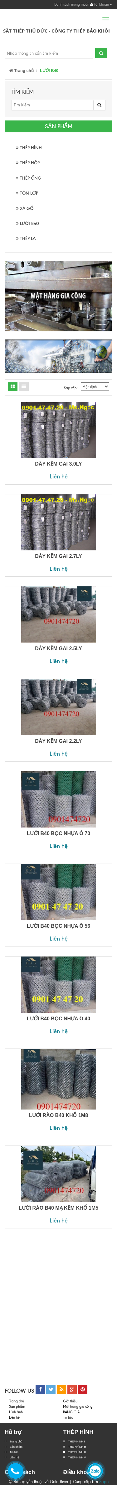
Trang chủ (16, 1441)
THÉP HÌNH (29, 148)
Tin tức (68, 1417)
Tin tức (14, 1452)
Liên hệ (59, 476)
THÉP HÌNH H (77, 1446)
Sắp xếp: (71, 388)
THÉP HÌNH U (77, 1452)
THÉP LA (26, 238)
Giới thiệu (70, 1401)
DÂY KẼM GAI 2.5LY (58, 648)
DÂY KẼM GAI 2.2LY (58, 741)
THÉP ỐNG (28, 178)
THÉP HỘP (28, 163)
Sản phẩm (17, 1406)
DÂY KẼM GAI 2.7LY (58, 556)
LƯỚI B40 (27, 223)
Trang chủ (21, 70)
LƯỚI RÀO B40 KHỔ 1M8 (58, 1115)
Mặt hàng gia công (78, 1406)
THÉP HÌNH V (77, 1457)
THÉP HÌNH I (76, 1441)
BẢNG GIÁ (71, 1412)
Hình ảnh (16, 1412)
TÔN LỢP (27, 193)
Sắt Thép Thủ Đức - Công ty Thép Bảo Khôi (56, 31)
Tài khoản (101, 4)
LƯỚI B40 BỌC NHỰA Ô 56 (58, 926)
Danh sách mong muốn (71, 4)
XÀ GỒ (24, 208)
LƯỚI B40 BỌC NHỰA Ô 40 (58, 1018)
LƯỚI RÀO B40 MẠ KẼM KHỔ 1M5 (58, 1208)
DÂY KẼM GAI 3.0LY (58, 464)
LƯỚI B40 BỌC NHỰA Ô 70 (58, 833)
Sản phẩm (16, 1446)
